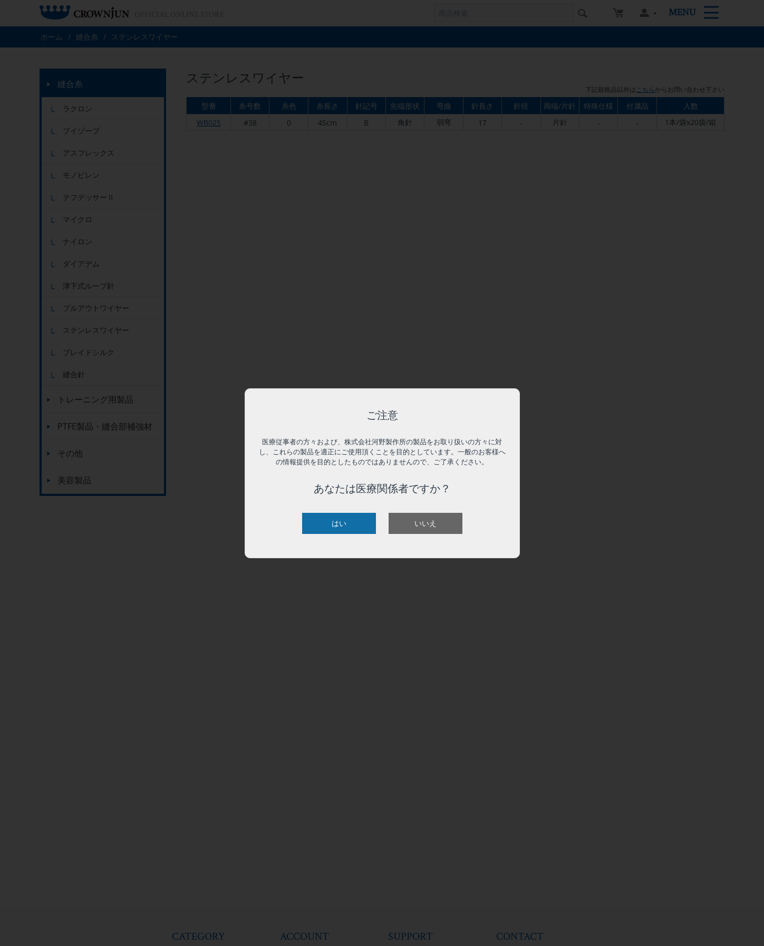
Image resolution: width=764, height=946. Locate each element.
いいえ (425, 523)
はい (339, 523)
